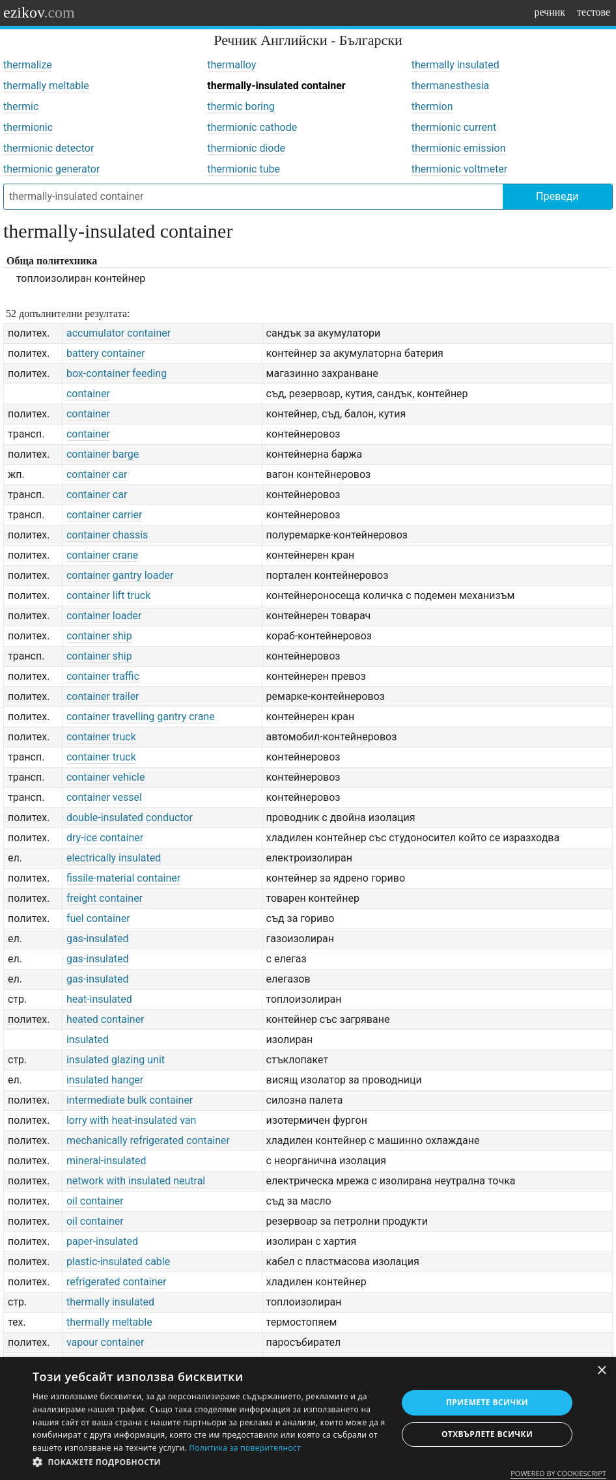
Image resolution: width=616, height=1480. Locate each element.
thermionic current (454, 127)
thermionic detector (48, 148)
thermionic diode (246, 148)
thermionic (28, 127)
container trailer (102, 696)
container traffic (102, 676)
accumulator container (118, 333)
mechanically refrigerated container (148, 1140)
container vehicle (105, 777)
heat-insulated (99, 999)
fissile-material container (123, 878)
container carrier (104, 515)
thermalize (27, 65)
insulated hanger (104, 1080)
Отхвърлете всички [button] (487, 1434)
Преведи (557, 196)
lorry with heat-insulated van (131, 1120)
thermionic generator (51, 169)
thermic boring (240, 106)
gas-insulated (97, 938)
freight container (104, 898)
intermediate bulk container (129, 1100)
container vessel (104, 797)
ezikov (39, 12)
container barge (102, 454)
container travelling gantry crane (140, 716)
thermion (432, 106)
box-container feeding (116, 373)
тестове (593, 12)
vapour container (105, 1342)
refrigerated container (116, 1282)
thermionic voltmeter (460, 169)
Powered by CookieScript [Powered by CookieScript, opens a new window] (558, 1473)
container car (96, 474)
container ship (99, 636)
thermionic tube (243, 169)
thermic (20, 106)
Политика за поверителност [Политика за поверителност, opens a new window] (245, 1447)
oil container (95, 1201)
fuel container (98, 918)
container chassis (107, 535)
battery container (105, 353)
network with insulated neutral (135, 1181)
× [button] (601, 1371)
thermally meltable (46, 85)
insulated (87, 1039)
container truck (101, 737)
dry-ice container (104, 837)
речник (549, 12)
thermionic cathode (252, 127)
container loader (104, 615)
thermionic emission (459, 148)
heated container (105, 1019)
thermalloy (231, 65)
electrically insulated (113, 858)
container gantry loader (119, 575)
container (88, 393)
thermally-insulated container (276, 85)
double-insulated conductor (129, 817)
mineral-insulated (106, 1160)
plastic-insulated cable (118, 1261)
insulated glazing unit (115, 1060)
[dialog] (308, 1418)
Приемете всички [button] (487, 1402)
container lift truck (108, 595)
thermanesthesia (451, 85)
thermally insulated (455, 65)
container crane (102, 555)
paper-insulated (102, 1241)
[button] (209, 1462)
